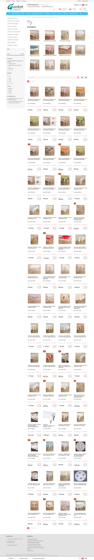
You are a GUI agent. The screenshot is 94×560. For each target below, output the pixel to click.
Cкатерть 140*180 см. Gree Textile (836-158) (34, 247)
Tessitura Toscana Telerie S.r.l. (13, 102)
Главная (29, 17)
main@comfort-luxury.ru (48, 6)
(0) (31, 106)
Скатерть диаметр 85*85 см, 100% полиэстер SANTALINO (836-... (80, 455)
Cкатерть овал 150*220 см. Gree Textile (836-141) (49, 336)
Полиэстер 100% (11, 63)
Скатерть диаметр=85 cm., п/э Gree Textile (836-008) (80, 484)
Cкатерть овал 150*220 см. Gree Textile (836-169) (49, 366)
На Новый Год (15, 13)
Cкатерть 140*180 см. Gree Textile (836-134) (49, 218)
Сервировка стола (37, 13)
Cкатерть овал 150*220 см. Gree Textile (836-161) (80, 336)
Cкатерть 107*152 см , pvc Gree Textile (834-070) (49, 129)
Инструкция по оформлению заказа (35, 540)
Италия (9, 90)
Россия (9, 93)
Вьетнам (9, 88)
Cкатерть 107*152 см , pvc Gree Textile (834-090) (80, 129)
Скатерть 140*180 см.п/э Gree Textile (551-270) (49, 454)
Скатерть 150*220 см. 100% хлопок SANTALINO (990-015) (64, 366)
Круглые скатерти (12, 26)
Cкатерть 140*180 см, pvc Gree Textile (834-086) (49, 188)
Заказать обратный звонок (34, 6)
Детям (65, 13)
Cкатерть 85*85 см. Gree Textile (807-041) (80, 277)
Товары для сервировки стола (38, 17)
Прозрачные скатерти (13, 39)
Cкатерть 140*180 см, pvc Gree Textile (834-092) (64, 188)
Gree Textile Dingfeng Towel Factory (15, 101)
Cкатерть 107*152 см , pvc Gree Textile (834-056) (80, 100)
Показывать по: (32, 77)
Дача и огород (73, 13)
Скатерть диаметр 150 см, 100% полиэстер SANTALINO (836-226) (34, 455)
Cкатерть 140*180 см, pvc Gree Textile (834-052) (49, 159)
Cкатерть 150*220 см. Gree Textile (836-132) (34, 395)
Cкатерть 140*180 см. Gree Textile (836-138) (65, 218)
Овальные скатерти (12, 29)
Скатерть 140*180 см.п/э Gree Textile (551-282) (80, 425)
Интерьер (46, 13)
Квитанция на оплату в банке (34, 544)
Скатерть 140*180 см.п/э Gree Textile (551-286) (64, 425)
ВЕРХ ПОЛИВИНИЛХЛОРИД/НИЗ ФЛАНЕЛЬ (15, 61)
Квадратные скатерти (13, 34)
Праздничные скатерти (13, 21)
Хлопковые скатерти (12, 23)
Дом (23, 13)
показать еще (10, 69)
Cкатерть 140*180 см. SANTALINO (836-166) (48, 247)
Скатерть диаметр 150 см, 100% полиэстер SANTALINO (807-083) (34, 425)
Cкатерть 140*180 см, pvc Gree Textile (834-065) (80, 159)
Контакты (24, 1)
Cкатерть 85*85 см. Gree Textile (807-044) (34, 307)
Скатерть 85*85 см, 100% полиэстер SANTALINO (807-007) (64, 248)
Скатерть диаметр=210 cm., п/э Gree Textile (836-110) (80, 514)
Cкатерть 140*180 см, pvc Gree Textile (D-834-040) (34, 159)
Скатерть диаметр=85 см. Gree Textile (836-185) (49, 514)
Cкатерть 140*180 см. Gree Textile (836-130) (34, 218)
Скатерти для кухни (12, 18)
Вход (79, 1)
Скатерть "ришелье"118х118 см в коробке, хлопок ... (49, 425)
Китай (9, 91)
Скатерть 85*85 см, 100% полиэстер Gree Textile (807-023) (49, 277)
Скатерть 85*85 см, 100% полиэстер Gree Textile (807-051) (64, 307)
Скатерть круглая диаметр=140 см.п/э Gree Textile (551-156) (64, 514)
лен (8, 66)
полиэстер (10, 68)
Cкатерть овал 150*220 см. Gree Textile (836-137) (34, 336)
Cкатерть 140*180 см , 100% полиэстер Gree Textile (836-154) (79, 218)
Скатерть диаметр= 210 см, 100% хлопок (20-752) (34, 484)
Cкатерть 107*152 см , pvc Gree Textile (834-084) (64, 129)
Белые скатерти (11, 42)
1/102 (9, 80)
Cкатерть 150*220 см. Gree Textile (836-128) (80, 366)
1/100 (9, 78)
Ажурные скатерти (12, 37)
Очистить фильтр (15, 106)
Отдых (59, 13)
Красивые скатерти (12, 45)
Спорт (53, 13)
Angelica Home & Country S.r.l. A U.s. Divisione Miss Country (15, 99)
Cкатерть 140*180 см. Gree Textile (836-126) (80, 188)
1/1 (8, 75)
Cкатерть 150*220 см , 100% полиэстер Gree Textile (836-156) (79, 396)
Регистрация (85, 1)
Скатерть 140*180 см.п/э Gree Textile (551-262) (49, 484)
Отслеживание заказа (32, 538)
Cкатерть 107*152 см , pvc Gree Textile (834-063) (34, 129)
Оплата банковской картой (33, 542)
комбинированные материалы (14, 65)
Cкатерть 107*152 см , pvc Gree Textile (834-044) (49, 100)
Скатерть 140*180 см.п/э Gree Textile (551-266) (64, 454)
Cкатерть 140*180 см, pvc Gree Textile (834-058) (64, 159)
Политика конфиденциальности (35, 545)
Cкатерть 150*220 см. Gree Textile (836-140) (65, 395)
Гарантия (18, 1)
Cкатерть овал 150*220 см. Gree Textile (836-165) (34, 366)
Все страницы (31, 550)
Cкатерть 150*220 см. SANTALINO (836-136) (48, 395)
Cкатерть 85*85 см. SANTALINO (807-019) (33, 277)
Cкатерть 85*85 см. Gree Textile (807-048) (49, 307)
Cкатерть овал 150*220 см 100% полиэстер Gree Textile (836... (80, 307)
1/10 (9, 76)
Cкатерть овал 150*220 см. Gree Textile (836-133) (64, 336)
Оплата (13, 1)
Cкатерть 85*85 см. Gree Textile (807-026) (64, 277)
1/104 (9, 81)
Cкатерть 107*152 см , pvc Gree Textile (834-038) (34, 100)
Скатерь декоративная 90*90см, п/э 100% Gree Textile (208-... (64, 484)
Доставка (8, 1)
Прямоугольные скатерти (14, 31)
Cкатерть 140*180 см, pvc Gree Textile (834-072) (34, 188)
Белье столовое (50, 17)
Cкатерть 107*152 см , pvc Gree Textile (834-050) (64, 100)
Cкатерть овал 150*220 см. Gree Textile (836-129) (80, 247)
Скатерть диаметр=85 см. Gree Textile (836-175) (34, 514)
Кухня (28, 13)
